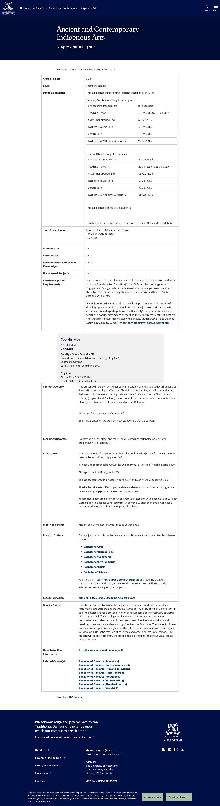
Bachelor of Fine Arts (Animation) (99, 661)
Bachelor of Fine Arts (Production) (99, 676)
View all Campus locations (101, 780)
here (117, 223)
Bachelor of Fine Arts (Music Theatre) (101, 672)
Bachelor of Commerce (97, 557)
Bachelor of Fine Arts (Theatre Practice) (103, 684)
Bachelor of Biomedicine (99, 552)
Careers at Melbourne (48, 758)
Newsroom (41, 773)
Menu (215, 8)
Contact (40, 781)
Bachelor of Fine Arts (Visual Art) (98, 688)
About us (40, 750)
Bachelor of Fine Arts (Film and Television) (104, 669)
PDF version (76, 697)
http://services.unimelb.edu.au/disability (144, 322)
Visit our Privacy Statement (122, 798)
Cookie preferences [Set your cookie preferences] (179, 797)
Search (208, 8)
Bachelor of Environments (99, 562)
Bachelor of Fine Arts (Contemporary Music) (105, 665)
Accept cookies (152, 797)
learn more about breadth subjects (118, 579)
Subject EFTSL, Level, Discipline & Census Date (107, 598)
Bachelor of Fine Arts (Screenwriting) (101, 680)
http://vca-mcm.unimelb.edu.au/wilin (101, 650)
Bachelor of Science (96, 572)
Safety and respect (46, 765)
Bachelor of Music (94, 567)
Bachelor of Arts (93, 546)
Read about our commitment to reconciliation (63, 737)
